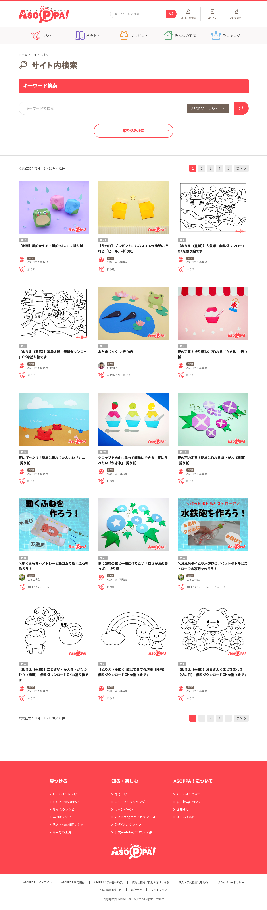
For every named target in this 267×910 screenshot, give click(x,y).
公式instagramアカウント (133, 817)
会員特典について (189, 802)
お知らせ (183, 809)
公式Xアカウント (126, 824)
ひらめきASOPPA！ (66, 802)
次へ (239, 168)
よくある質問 (186, 817)
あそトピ (121, 794)
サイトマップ (159, 889)
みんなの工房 (62, 832)
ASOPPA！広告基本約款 (108, 882)
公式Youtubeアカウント (131, 832)
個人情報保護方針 (110, 889)
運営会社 (136, 889)
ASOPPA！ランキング (130, 802)
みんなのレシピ (63, 809)
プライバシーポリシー (230, 882)
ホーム (23, 54)
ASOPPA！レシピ (65, 794)
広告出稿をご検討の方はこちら (150, 882)
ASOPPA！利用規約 (73, 882)
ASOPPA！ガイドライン (37, 882)
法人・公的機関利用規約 (193, 882)
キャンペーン (124, 809)
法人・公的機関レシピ (68, 824)
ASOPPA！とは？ (189, 794)
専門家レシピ (62, 817)
